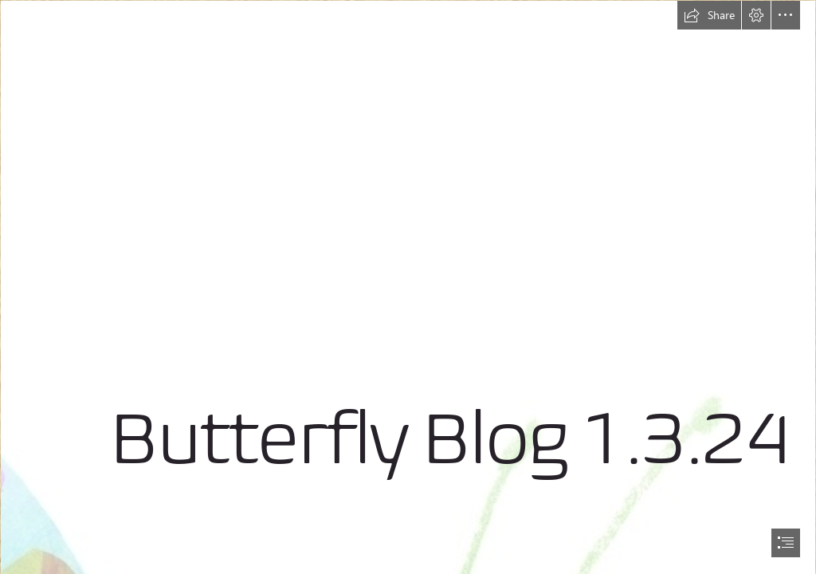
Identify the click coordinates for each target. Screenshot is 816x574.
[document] (408, 287)
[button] (709, 15)
